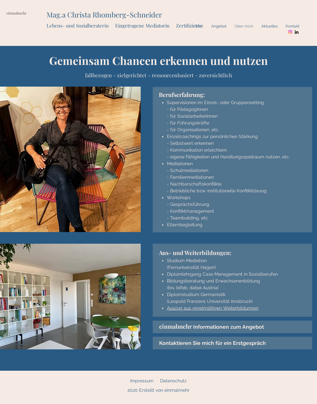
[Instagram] (290, 32)
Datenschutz (173, 380)
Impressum (142, 380)
